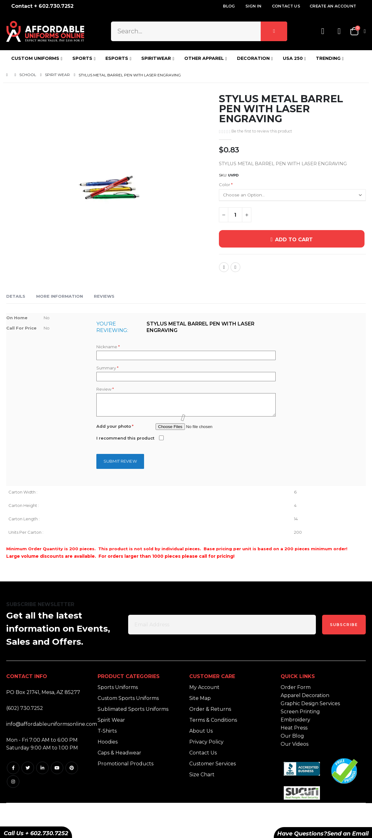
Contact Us (286, 6)
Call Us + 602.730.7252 (36, 833)
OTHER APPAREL (204, 58)
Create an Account (333, 6)
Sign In (253, 6)
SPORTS (82, 58)
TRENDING (328, 58)
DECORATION (253, 58)
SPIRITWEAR (156, 58)
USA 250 (293, 58)
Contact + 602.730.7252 (42, 6)
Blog (229, 6)
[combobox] (199, 31)
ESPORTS (116, 58)
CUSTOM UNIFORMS (35, 58)
